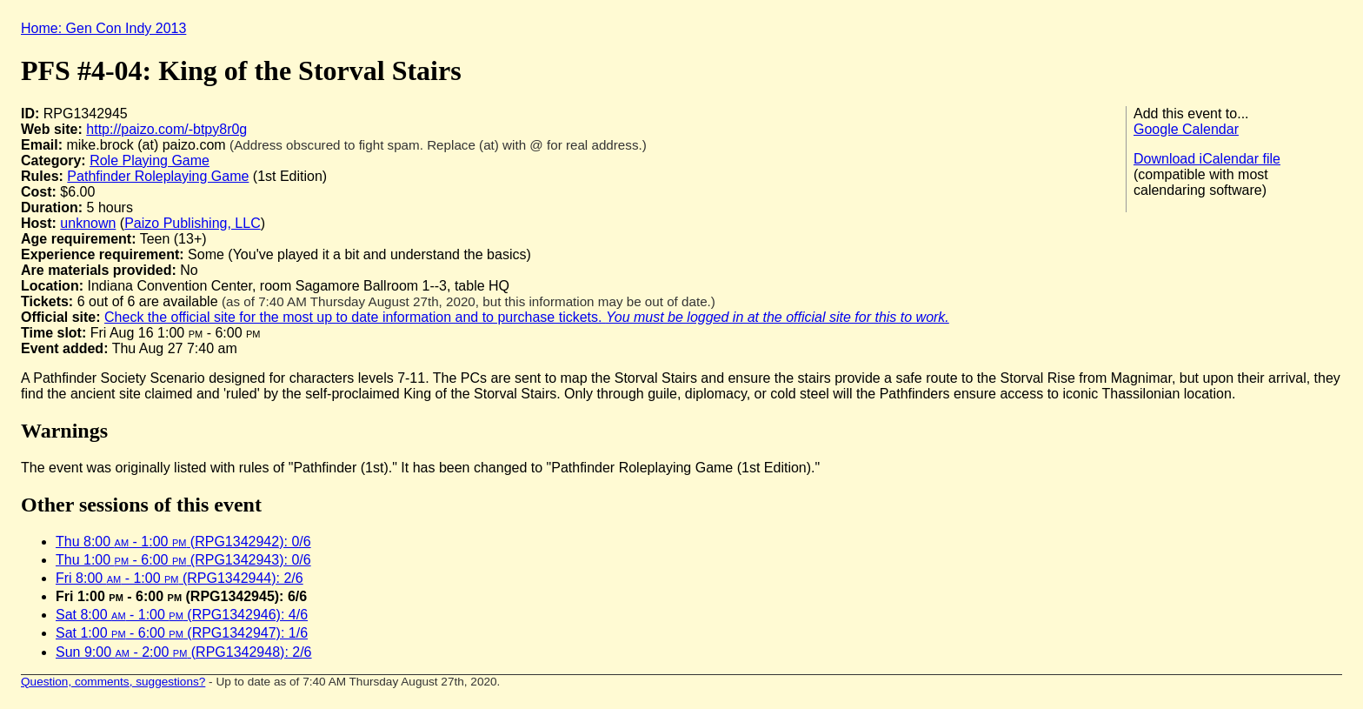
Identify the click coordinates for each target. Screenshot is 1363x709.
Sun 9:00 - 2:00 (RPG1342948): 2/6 (184, 652)
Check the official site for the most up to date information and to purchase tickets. (526, 317)
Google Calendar (1186, 129)
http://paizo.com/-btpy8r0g (166, 129)
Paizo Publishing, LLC (192, 223)
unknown (88, 223)
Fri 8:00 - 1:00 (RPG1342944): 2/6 (179, 578)
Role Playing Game (149, 160)
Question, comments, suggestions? (113, 681)
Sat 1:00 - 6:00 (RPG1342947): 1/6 (182, 632)
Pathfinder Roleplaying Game (158, 176)
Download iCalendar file (1207, 158)
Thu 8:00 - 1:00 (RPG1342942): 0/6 (183, 541)
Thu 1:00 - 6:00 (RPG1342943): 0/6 (183, 559)
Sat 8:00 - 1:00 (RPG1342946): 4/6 (182, 614)
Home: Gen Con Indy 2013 (103, 28)
